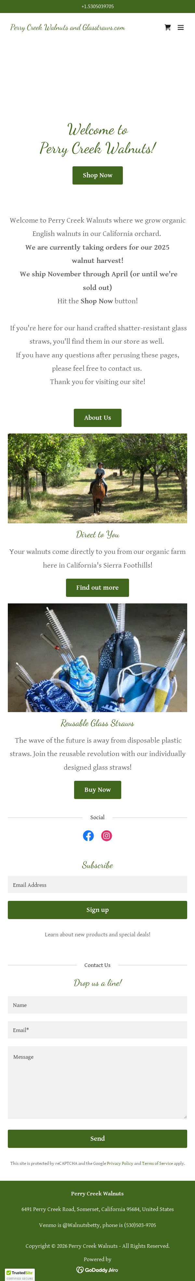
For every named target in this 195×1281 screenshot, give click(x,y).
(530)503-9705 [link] (140, 1225)
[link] (67, 27)
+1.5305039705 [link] (98, 6)
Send (97, 1139)
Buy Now (97, 790)
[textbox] (97, 884)
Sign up (97, 910)
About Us (97, 418)
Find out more (97, 588)
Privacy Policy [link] (120, 1163)
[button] (180, 27)
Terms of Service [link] (157, 1163)
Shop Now (97, 175)
